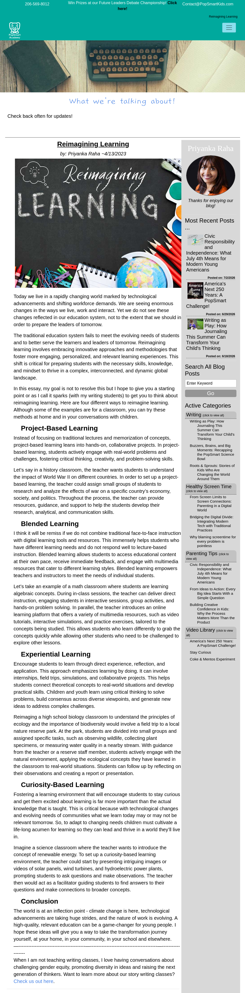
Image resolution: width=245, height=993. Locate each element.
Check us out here (33, 981)
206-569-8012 (37, 4)
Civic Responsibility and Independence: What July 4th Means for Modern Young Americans (210, 252)
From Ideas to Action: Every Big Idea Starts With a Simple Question (213, 593)
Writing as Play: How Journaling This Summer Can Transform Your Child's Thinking (206, 334)
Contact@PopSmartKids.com (207, 4)
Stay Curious (200, 652)
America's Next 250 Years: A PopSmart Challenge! (206, 295)
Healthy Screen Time (209, 488)
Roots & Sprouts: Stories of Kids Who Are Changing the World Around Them (212, 472)
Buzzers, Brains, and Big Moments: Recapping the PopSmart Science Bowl (212, 452)
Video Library (209, 632)
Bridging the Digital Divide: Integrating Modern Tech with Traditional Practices (211, 523)
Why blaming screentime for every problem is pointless (213, 541)
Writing (205, 414)
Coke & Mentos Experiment (212, 659)
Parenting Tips (207, 556)
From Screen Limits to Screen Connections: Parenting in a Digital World (211, 503)
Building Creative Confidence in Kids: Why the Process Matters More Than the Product (212, 613)
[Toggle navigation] (229, 27)
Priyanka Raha (211, 148)
